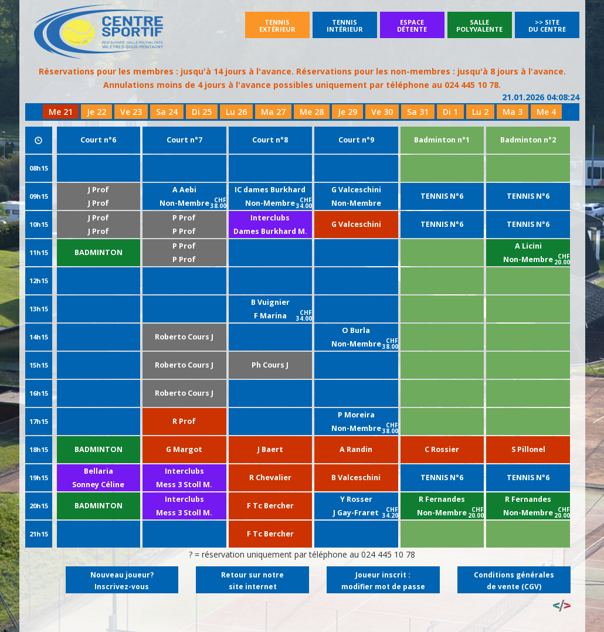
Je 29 (347, 111)
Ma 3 (512, 111)
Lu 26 (236, 111)
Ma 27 (273, 111)
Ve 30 (382, 111)
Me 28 (312, 111)
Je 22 (96, 111)
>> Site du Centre (547, 25)
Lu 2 (480, 111)
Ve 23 (131, 111)
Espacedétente (412, 25)
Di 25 (202, 111)
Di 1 (450, 111)
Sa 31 (418, 111)
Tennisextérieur (277, 25)
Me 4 (546, 111)
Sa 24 (167, 111)
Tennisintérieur (345, 25)
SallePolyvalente (479, 25)
